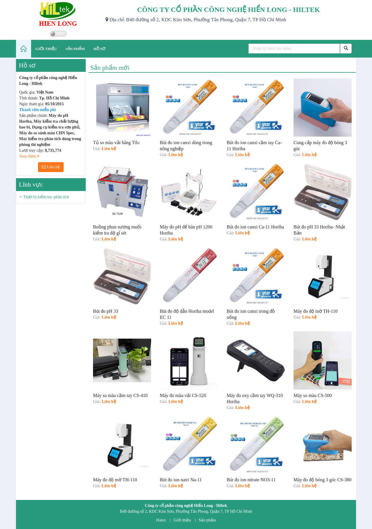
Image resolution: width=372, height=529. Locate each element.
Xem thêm (29, 156)
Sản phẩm (207, 520)
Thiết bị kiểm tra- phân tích (46, 197)
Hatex (161, 520)
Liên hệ (51, 167)
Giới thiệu (182, 520)
